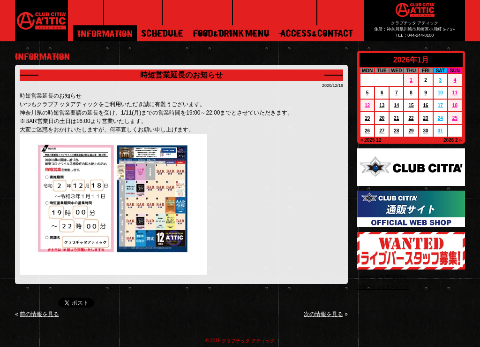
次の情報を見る (323, 314)
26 (367, 130)
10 (440, 92)
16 (425, 105)
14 (396, 105)
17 (440, 105)
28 (396, 130)
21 (396, 118)
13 (381, 105)
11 (455, 92)
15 (410, 105)
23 (425, 118)
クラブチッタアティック (383, 287)
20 (381, 118)
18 (455, 105)
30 (425, 130)
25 (455, 118)
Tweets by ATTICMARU (381, 276)
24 (440, 118)
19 (367, 118)
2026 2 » (452, 140)
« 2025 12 (371, 140)
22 (410, 118)
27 (381, 130)
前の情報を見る (39, 314)
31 (440, 130)
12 (367, 105)
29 (410, 130)
